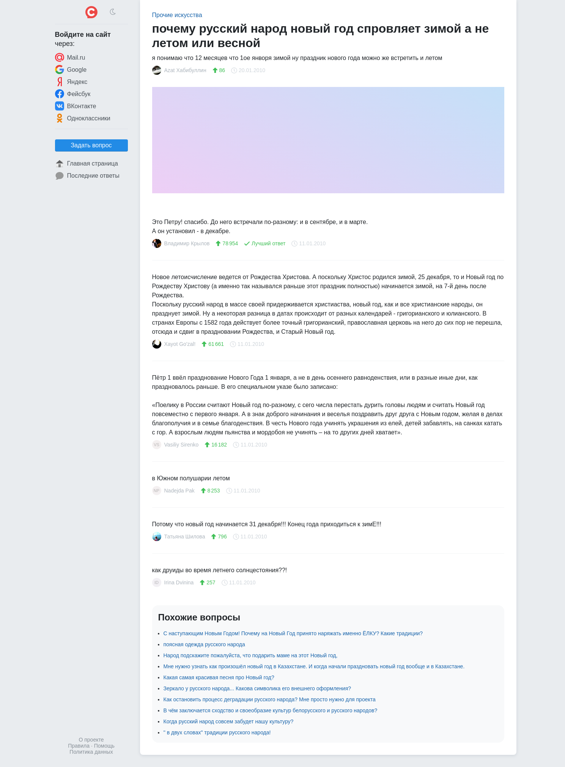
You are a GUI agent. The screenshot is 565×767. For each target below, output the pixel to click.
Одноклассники (82, 118)
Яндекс (71, 81)
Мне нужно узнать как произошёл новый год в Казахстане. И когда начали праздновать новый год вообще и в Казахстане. (314, 666)
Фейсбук (73, 93)
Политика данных (91, 752)
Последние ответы (87, 175)
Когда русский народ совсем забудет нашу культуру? (229, 721)
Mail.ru (70, 57)
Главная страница (86, 163)
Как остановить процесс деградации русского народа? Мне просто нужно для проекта (270, 699)
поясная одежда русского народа (204, 644)
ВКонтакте (75, 105)
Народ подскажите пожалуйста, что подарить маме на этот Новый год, (251, 655)
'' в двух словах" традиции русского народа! (217, 732)
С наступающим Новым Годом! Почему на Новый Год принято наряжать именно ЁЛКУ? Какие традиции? (293, 633)
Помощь (104, 746)
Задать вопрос (91, 145)
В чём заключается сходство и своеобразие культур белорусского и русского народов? (271, 710)
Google (71, 69)
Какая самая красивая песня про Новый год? (219, 677)
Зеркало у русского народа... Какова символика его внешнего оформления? (257, 688)
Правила (79, 746)
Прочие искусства (177, 15)
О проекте (91, 740)
